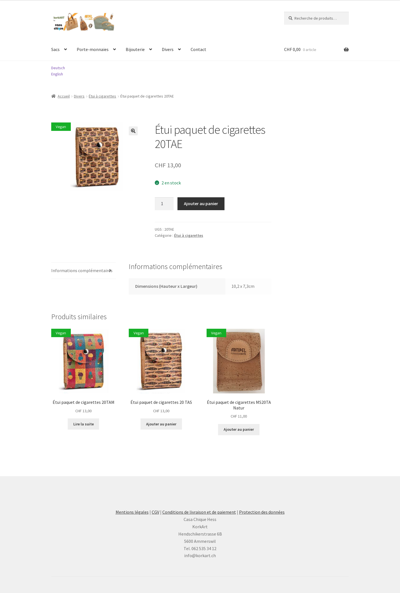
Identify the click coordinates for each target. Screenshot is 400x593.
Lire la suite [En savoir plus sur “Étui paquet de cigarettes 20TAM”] (83, 424)
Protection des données (262, 512)
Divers (168, 49)
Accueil (64, 96)
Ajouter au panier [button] (161, 424)
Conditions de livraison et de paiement (199, 512)
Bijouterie (135, 49)
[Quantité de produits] (164, 203)
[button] (133, 130)
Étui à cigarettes (102, 96)
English (57, 74)
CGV (155, 512)
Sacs (55, 49)
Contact (198, 49)
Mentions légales (132, 512)
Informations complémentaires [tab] (82, 270)
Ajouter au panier (201, 203)
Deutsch (58, 67)
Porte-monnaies (93, 49)
